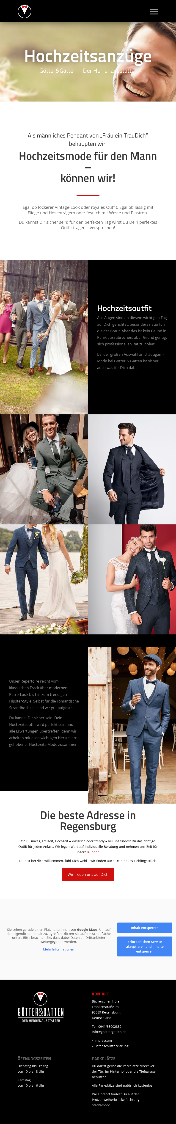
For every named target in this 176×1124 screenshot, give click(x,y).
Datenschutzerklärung (111, 1046)
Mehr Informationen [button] (58, 950)
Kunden (93, 852)
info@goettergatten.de (109, 1032)
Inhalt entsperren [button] (145, 928)
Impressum (103, 1040)
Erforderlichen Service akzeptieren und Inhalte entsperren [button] (145, 946)
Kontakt (100, 994)
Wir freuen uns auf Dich (88, 874)
